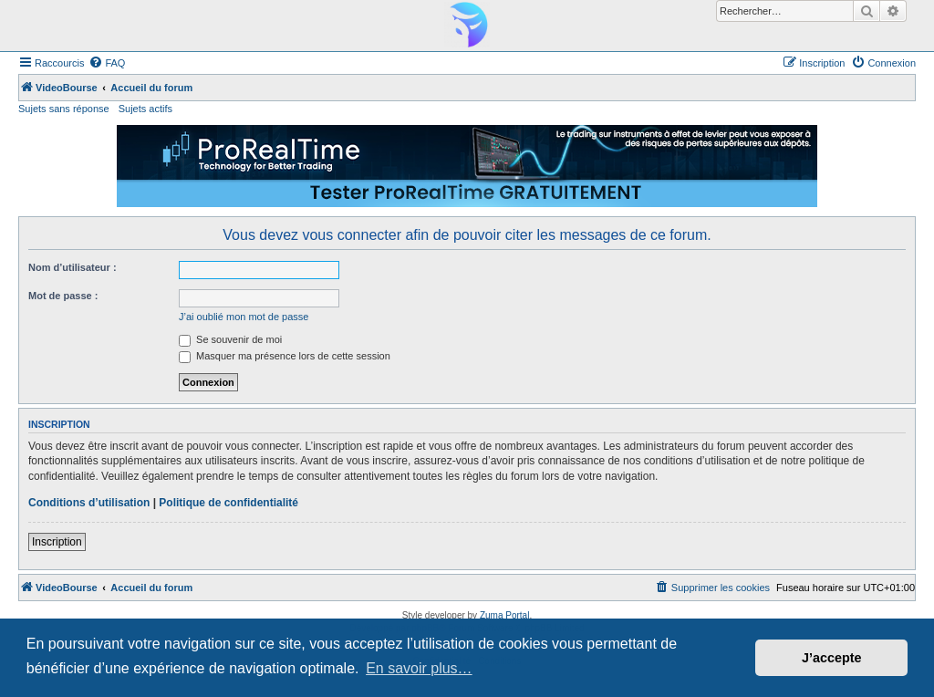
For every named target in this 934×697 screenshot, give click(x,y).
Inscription (57, 542)
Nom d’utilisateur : (72, 267)
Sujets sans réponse (63, 108)
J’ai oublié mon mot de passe (243, 316)
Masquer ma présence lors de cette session (284, 355)
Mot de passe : (63, 295)
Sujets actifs (145, 108)
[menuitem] (106, 63)
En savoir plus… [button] (419, 668)
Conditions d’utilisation (89, 502)
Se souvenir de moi (230, 339)
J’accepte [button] (832, 657)
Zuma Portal (504, 615)
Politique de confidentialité (228, 502)
